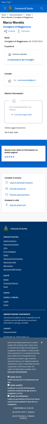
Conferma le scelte (23, 408)
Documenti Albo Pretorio (12, 269)
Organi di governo (10, 241)
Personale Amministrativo (13, 258)
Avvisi (6, 286)
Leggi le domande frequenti (19, 182)
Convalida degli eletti (23, 114)
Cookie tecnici (15, 376)
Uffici (5, 248)
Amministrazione (16, 14)
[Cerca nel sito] (41, 8)
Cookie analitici (16, 385)
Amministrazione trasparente (17, 314)
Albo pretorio (8, 266)
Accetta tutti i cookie (23, 412)
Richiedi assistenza (15, 188)
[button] (7, 2)
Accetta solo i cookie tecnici (23, 417)
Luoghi (6, 301)
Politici (28, 14)
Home (4, 14)
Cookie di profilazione (19, 396)
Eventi (6, 305)
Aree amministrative (11, 244)
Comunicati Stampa (11, 283)
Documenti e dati (10, 262)
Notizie (6, 279)
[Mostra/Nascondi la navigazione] (5, 8)
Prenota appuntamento (17, 194)
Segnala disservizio (15, 204)
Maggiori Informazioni (17, 371)
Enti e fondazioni (10, 251)
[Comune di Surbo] (22, 8)
